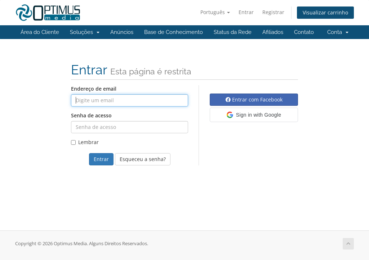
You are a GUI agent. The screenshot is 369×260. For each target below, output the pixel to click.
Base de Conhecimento (173, 32)
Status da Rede (233, 32)
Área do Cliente (40, 32)
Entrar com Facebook (254, 99)
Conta (337, 32)
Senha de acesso (91, 115)
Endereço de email (93, 88)
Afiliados (272, 32)
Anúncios (121, 32)
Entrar (246, 12)
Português (215, 12)
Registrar (273, 12)
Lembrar (85, 142)
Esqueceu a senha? (143, 159)
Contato (304, 32)
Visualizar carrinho (325, 12)
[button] (254, 115)
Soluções (84, 32)
